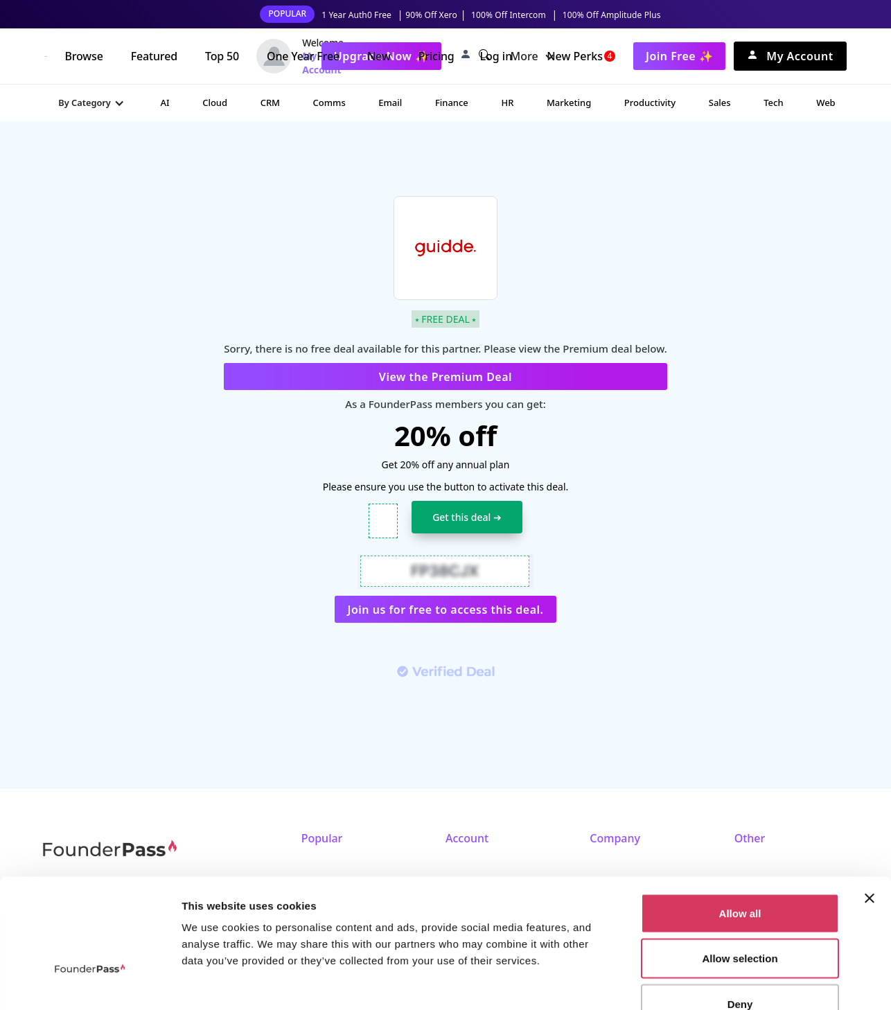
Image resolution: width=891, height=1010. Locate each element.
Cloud (214, 102)
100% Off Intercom (508, 15)
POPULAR (287, 13)
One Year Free (303, 56)
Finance (451, 102)
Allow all (740, 828)
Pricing (436, 56)
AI (164, 102)
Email (390, 102)
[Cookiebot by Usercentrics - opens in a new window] (89, 983)
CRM (270, 102)
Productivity (650, 102)
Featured (154, 56)
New (379, 56)
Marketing (569, 102)
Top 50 (222, 56)
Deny (740, 919)
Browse (83, 56)
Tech (773, 102)
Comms (329, 102)
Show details (727, 983)
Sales (720, 102)
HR (507, 102)
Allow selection (739, 874)
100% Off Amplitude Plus (612, 15)
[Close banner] (869, 813)
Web (826, 102)
